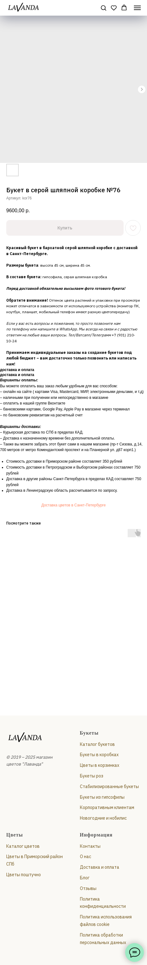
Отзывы (88, 888)
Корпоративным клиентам (107, 807)
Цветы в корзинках (99, 765)
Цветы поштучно (23, 874)
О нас (85, 856)
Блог (85, 878)
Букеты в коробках (99, 754)
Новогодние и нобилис (103, 818)
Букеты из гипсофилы (102, 797)
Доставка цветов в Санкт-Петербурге (73, 505)
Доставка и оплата (99, 867)
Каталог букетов (97, 744)
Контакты (90, 846)
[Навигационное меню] (137, 8)
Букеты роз (91, 776)
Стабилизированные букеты (109, 786)
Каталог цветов (23, 846)
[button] (103, 8)
